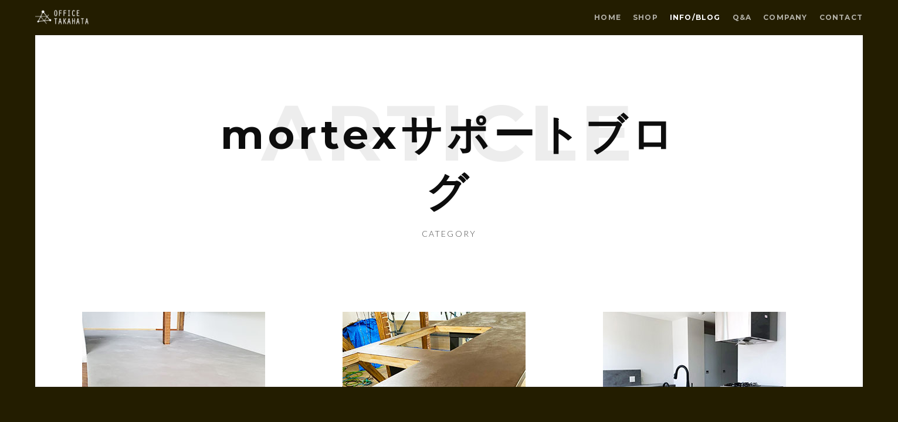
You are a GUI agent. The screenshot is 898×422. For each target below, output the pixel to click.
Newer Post (716, 323)
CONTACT (841, 17)
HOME (607, 17)
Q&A (742, 17)
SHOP (645, 17)
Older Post (181, 323)
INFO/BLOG (695, 17)
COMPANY (785, 17)
